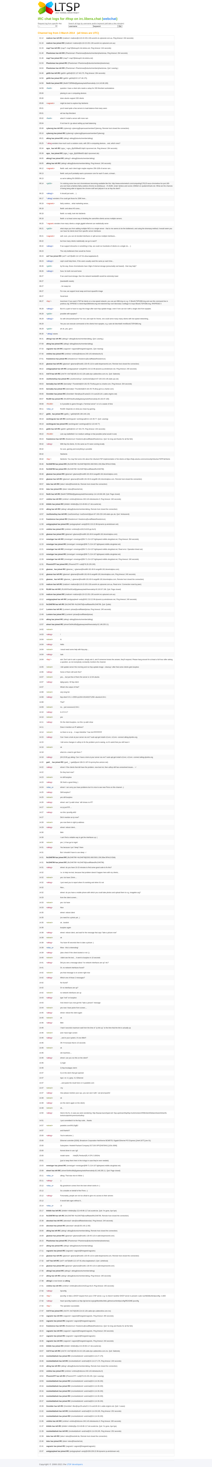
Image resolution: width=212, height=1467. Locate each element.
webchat (109, 19)
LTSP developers (75, 1464)
